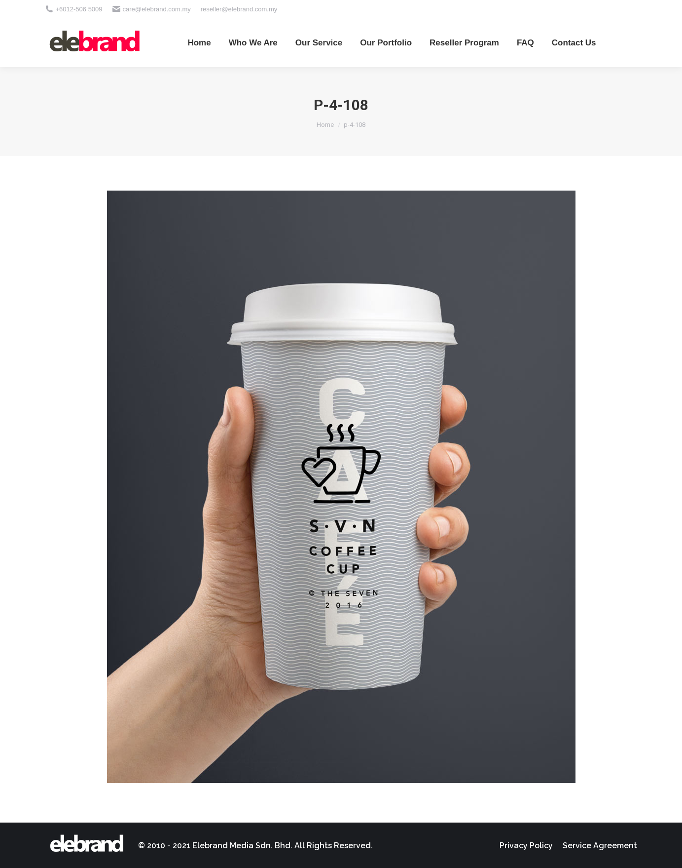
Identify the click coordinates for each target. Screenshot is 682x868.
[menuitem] (199, 42)
